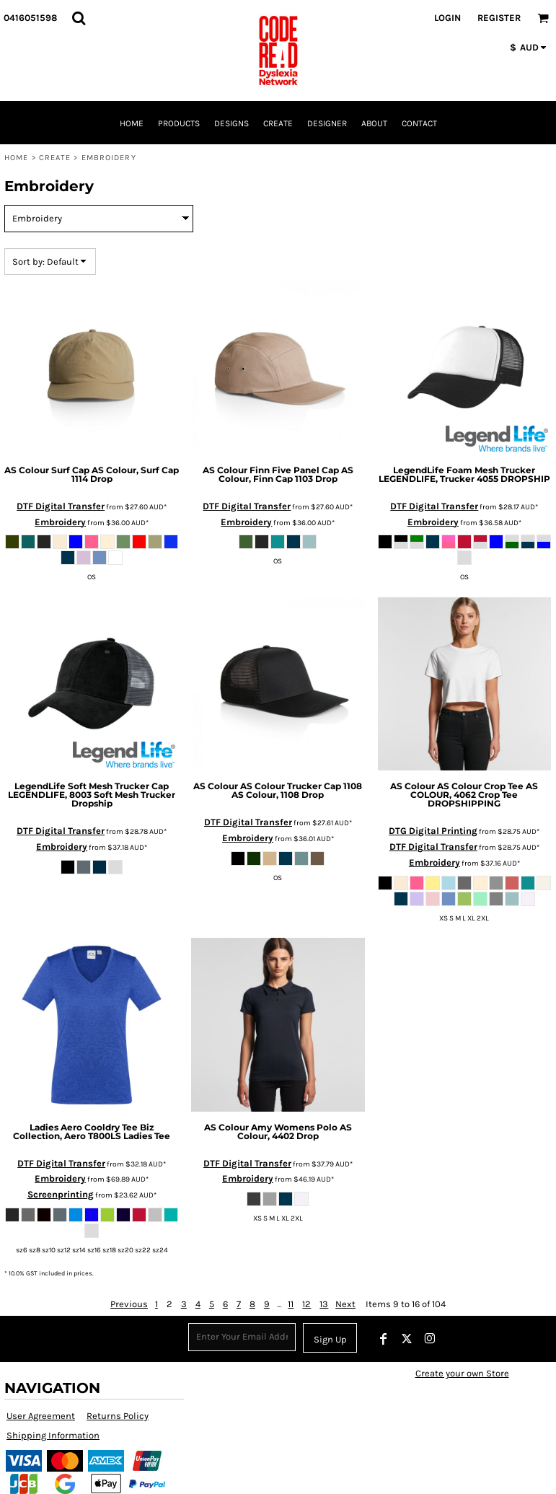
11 (291, 1304)
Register (499, 17)
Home (16, 157)
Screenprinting (60, 1194)
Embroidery (60, 522)
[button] (78, 18)
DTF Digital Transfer (61, 506)
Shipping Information (53, 1435)
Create (55, 157)
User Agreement (40, 1415)
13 (323, 1304)
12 (306, 1304)
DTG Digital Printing (433, 830)
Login (447, 17)
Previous (129, 1304)
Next (345, 1304)
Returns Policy (118, 1415)
